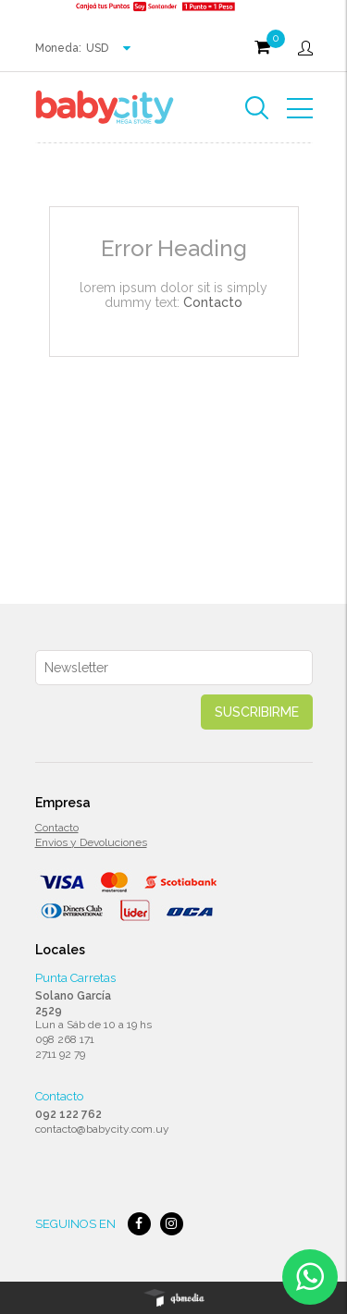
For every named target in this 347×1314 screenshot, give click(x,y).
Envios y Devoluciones (91, 842)
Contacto (212, 302)
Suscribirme (257, 712)
